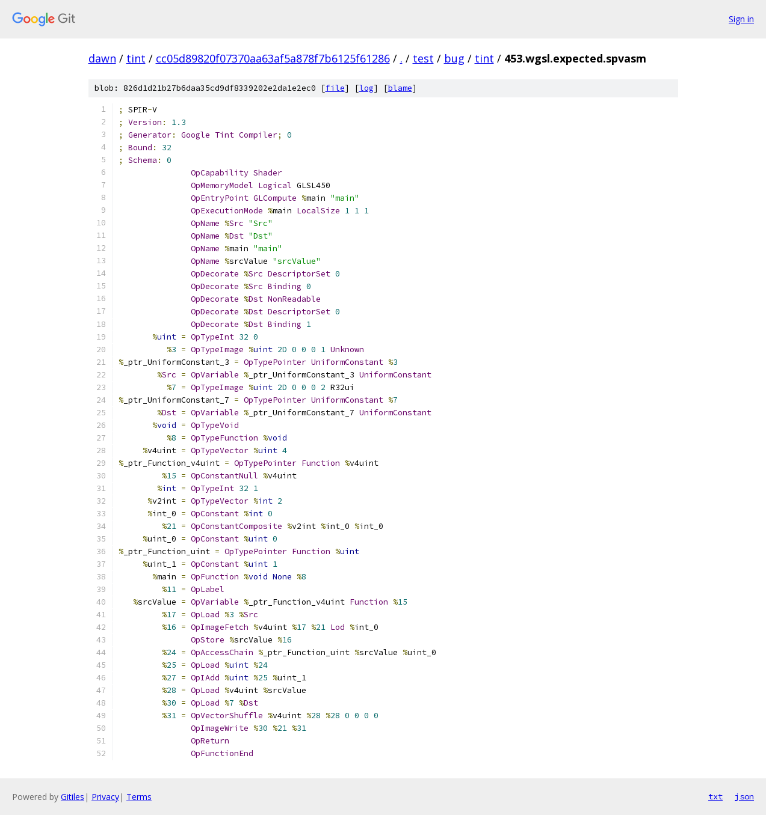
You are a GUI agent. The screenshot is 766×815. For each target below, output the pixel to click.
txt (715, 796)
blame (400, 88)
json (744, 796)
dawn (102, 58)
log (366, 88)
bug (454, 58)
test (423, 58)
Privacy (105, 796)
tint (136, 58)
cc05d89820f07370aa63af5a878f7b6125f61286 (273, 58)
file (335, 88)
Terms (139, 796)
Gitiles (72, 796)
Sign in (741, 19)
